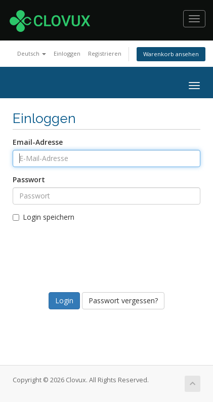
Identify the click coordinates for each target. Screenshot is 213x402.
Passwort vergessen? (123, 300)
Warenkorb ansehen (171, 54)
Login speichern (43, 217)
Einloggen (67, 53)
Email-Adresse (38, 142)
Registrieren (104, 53)
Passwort (29, 179)
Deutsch (31, 53)
